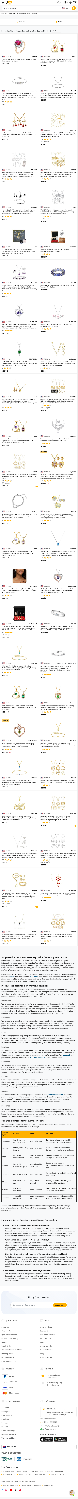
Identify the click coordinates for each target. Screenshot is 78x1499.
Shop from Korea (9, 1474)
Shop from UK (22, 1471)
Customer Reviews (47, 1335)
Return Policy (45, 1338)
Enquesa (73, 247)
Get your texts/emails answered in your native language (60, 1413)
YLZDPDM (72, 130)
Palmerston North (8, 1434)
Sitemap (4, 1342)
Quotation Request (9, 1335)
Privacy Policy (26, 1485)
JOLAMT (73, 91)
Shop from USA (8, 1471)
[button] (60, 2)
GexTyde (34, 663)
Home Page (5, 13)
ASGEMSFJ (72, 586)
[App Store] (47, 1440)
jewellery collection (55, 1094)
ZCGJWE (34, 207)
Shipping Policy (7, 1354)
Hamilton (5, 1419)
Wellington (5, 1411)
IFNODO (73, 396)
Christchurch (6, 1415)
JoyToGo (73, 472)
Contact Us (6, 1331)
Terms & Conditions (10, 1485)
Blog (42, 1354)
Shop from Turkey (40, 1474)
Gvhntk (73, 851)
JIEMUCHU (72, 322)
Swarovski (34, 976)
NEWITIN (34, 170)
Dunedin (4, 1427)
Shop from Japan (37, 1471)
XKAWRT (73, 436)
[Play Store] (60, 1440)
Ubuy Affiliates (46, 1357)
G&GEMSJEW (32, 740)
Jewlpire (73, 549)
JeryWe (34, 890)
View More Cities (8, 1438)
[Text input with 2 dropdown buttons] (31, 8)
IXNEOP (73, 778)
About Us (5, 1327)
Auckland (5, 1408)
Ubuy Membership (8, 1361)
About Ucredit (46, 1346)
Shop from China (25, 1474)
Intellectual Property (9, 1338)
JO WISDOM (33, 359)
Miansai (66, 1055)
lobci (74, 56)
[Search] (74, 8)
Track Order (6, 1346)
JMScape (72, 359)
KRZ (36, 247)
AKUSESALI (33, 586)
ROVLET (34, 511)
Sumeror (73, 703)
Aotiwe (34, 56)
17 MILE (73, 207)
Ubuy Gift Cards (46, 1350)
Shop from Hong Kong (55, 1471)
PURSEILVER (33, 624)
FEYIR (35, 472)
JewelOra (33, 91)
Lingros (34, 396)
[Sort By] (19, 22)
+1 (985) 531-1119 (49, 1429)
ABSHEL (34, 932)
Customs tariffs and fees (11, 1350)
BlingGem (33, 322)
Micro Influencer (7, 1357)
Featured (56, 31)
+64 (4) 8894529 (50, 1422)
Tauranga (5, 1423)
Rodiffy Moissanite (37, 1057)
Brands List (44, 1331)
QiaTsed (34, 851)
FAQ (42, 1342)
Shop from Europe (57, 1474)
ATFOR (73, 511)
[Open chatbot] (72, 1493)
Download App (46, 1327)
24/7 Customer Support (56, 1409)
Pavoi (12, 976)
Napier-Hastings (8, 1430)
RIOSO (73, 170)
